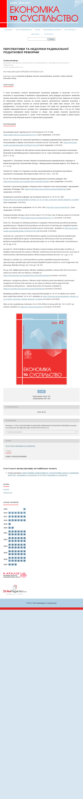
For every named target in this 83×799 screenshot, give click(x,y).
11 (18, 516)
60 (12, 551)
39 (21, 538)
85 (15, 564)
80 (18, 561)
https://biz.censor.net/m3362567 (58, 207)
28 (24, 531)
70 (24, 554)
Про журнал (70, 30)
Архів (37, 30)
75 (21, 558)
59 (9, 551)
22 (12, 528)
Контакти (48, 34)
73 (15, 558)
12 (21, 516)
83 (9, 564)
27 (21, 531)
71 (9, 558)
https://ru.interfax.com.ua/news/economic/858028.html (45, 189)
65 (9, 554)
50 (18, 544)
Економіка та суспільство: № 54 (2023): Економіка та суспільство (42, 475)
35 (9, 538)
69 (21, 554)
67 (15, 554)
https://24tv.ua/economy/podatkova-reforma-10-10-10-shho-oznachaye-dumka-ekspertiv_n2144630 (41, 200)
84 (12, 564)
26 (18, 531)
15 (12, 520)
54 (12, 547)
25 (15, 531)
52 (24, 544)
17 (18, 520)
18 (21, 520)
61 (15, 551)
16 (15, 520)
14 (9, 520)
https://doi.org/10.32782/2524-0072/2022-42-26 (25, 72)
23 (9, 531)
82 (24, 561)
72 (12, 558)
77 (9, 561)
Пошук (51, 39)
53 (9, 547)
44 (18, 541)
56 (18, 547)
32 (18, 534)
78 (12, 561)
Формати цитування (14, 432)
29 (9, 534)
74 (18, 558)
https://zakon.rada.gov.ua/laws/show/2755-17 (20, 135)
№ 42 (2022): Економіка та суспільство (20, 446)
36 (12, 538)
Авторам (35, 34)
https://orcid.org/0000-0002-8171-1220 (13, 67)
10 (15, 516)
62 (18, 551)
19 (24, 520)
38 (18, 538)
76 (24, 558)
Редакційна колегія (52, 30)
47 (9, 544)
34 (24, 534)
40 (24, 538)
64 (24, 551)
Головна (8, 30)
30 (12, 534)
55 (15, 547)
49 (15, 544)
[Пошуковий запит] (37, 39)
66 (12, 554)
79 (15, 561)
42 (12, 541)
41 (9, 541)
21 (9, 528)
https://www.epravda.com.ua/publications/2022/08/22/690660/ (26, 181)
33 (21, 534)
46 (24, 541)
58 (24, 547)
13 (24, 516)
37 (15, 538)
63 (21, 551)
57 (21, 547)
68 (18, 554)
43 (15, 541)
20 (9, 524)
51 (21, 544)
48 (12, 544)
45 (21, 541)
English (6, 489)
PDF (42, 391)
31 (15, 534)
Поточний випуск (24, 30)
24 (12, 531)
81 (21, 561)
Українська (7, 493)
